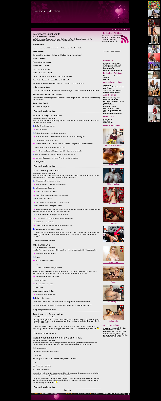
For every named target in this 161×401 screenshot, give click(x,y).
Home (114, 29)
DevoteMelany (154, 61)
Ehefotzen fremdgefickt (110, 99)
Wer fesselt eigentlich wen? (47, 115)
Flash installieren (80, 26)
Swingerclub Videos (109, 106)
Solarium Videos (108, 105)
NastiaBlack (154, 35)
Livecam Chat (107, 119)
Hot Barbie (113, 165)
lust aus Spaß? (113, 302)
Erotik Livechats (108, 335)
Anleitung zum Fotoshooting (48, 314)
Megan (113, 282)
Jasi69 (154, 78)
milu (113, 243)
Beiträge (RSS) (107, 394)
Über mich (106, 79)
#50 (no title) (122, 29)
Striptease (96, 394)
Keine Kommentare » (49, 111)
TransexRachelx (154, 52)
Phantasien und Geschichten (112, 76)
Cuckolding (107, 85)
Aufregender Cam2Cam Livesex (113, 87)
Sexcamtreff (107, 331)
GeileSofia (113, 321)
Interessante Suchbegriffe (46, 34)
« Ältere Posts (66, 390)
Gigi (154, 104)
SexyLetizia (154, 70)
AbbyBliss (154, 96)
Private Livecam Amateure (111, 92)
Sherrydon (113, 262)
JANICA (113, 223)
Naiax (154, 26)
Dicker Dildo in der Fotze (111, 108)
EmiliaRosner (154, 44)
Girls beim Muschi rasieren (112, 110)
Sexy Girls (106, 121)
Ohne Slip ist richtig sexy (111, 98)
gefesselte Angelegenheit (46, 170)
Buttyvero (113, 204)
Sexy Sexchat (107, 88)
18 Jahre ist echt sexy (110, 112)
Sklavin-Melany (113, 184)
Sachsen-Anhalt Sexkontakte (112, 113)
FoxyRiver (154, 113)
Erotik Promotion (83, 394)
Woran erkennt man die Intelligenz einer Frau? (57, 337)
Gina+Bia (154, 87)
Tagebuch (37, 111)
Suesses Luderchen (46, 11)
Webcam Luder (108, 123)
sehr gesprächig (41, 245)
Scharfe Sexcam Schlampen (112, 90)
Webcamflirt (107, 328)
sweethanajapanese (113, 145)
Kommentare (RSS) (121, 394)
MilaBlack (154, 18)
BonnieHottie (154, 9)
